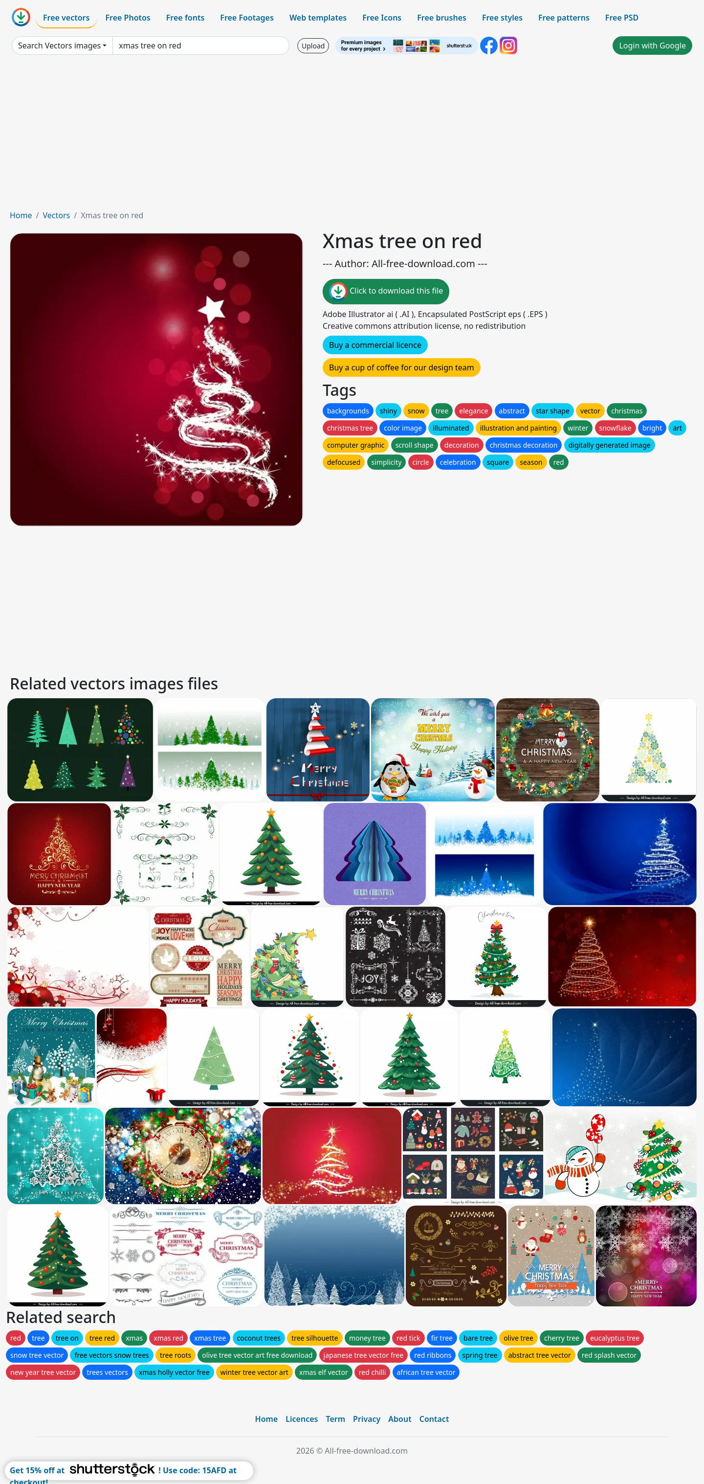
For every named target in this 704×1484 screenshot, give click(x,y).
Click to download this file (386, 291)
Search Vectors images (59, 45)
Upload (313, 45)
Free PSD (621, 17)
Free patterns (564, 17)
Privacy (366, 1419)
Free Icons (381, 17)
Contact (434, 1419)
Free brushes (441, 17)
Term (335, 1419)
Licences (302, 1419)
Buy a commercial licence (375, 345)
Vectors (56, 215)
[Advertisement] (352, 136)
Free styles (502, 17)
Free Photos (127, 17)
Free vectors (66, 17)
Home (21, 215)
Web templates (318, 17)
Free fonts (185, 17)
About (399, 1419)
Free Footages (247, 17)
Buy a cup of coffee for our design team (401, 367)
